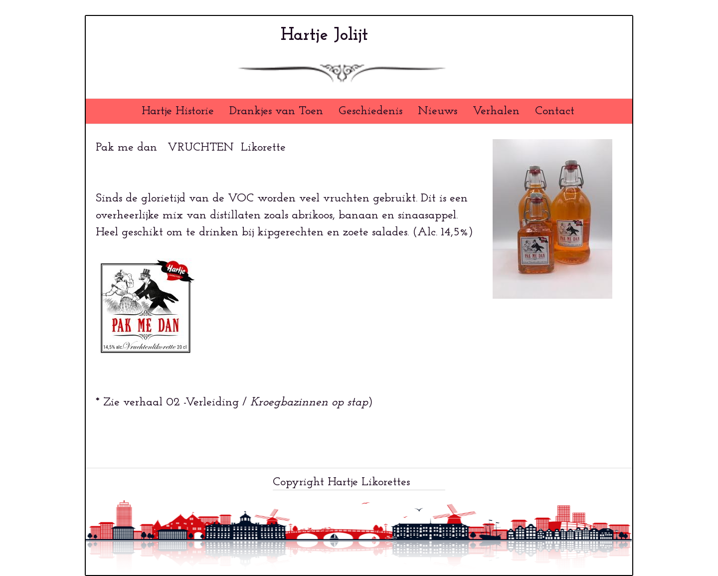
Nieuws (437, 111)
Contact (554, 111)
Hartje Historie (178, 111)
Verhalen (496, 111)
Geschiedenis (370, 111)
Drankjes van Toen (276, 111)
